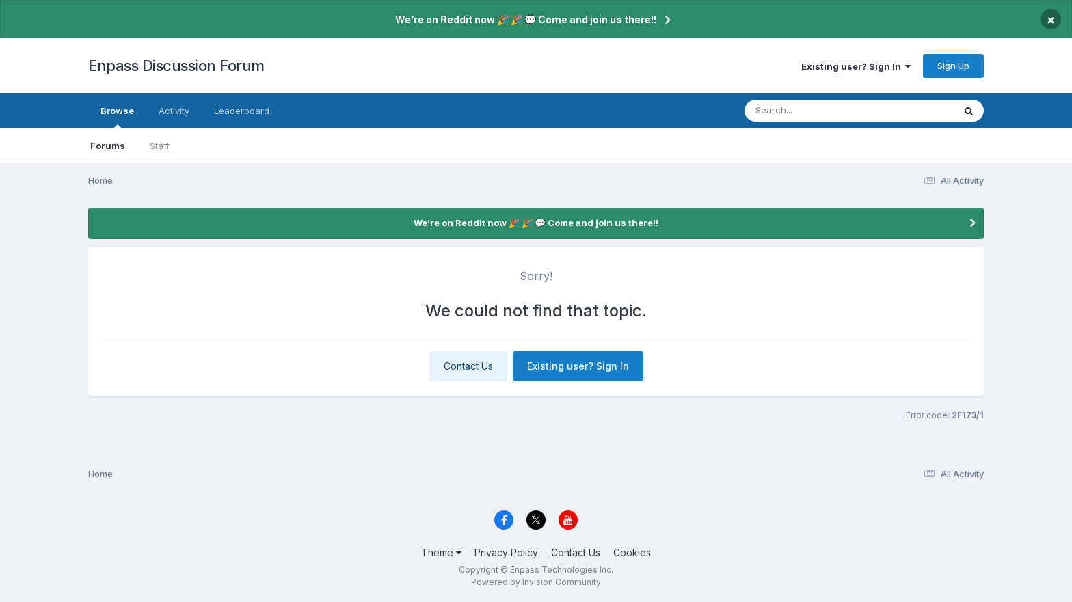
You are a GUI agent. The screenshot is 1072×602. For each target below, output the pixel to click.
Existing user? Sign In (856, 66)
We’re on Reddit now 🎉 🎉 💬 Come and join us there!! (525, 19)
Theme (441, 552)
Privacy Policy (506, 552)
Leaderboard (241, 110)
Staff (160, 145)
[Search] (812, 111)
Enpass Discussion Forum (176, 65)
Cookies (632, 552)
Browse (117, 116)
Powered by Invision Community (536, 582)
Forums (107, 145)
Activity (174, 110)
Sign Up (953, 65)
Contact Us (468, 366)
